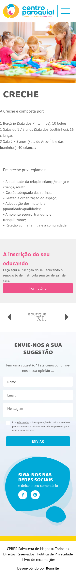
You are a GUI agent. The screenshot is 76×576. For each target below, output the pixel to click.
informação (23, 422)
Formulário (38, 288)
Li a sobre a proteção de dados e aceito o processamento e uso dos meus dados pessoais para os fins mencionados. (41, 426)
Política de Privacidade (55, 554)
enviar (38, 441)
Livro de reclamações (39, 559)
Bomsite (52, 568)
